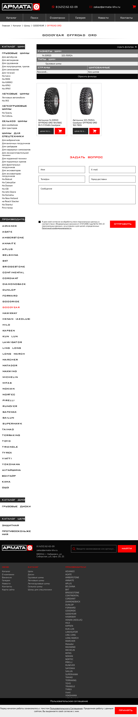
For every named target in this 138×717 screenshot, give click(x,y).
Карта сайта (8, 589)
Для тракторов (9, 128)
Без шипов (93, 71)
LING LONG (11, 348)
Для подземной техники (14, 158)
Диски (31, 574)
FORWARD (9, 296)
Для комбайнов (10, 125)
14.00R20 (46, 55)
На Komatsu (8, 195)
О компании (8, 574)
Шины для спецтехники (40, 589)
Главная (6, 25)
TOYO (6, 441)
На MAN (6, 79)
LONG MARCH (13, 354)
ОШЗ (5, 488)
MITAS (6, 383)
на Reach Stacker (10, 201)
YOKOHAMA (11, 464)
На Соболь (7, 115)
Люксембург (43, 71)
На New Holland (10, 198)
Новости (6, 583)
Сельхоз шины (14, 121)
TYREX (7, 453)
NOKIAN (8, 389)
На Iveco (6, 75)
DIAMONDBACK (13, 284)
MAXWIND (9, 371)
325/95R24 (67, 55)
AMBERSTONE (13, 238)
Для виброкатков (11, 140)
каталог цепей (15, 519)
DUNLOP (8, 290)
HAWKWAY (9, 313)
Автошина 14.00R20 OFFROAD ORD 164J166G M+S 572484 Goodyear (50, 122)
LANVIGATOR (12, 342)
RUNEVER (9, 406)
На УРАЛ (6, 88)
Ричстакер (7, 207)
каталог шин (13, 47)
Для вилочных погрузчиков (16, 143)
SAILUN (8, 418)
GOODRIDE (10, 302)
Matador (9, 365)
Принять (126, 710)
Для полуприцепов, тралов (15, 66)
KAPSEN (8, 331)
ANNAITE (8, 243)
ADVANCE (9, 226)
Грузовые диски (16, 506)
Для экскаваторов (11, 170)
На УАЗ (5, 100)
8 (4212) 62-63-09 (64, 6)
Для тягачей (8, 72)
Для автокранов (10, 60)
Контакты (7, 586)
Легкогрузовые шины (39, 583)
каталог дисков (16, 500)
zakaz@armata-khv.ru (104, 6)
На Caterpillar (9, 182)
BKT (5, 261)
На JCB (5, 188)
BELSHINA (10, 255)
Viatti (6, 458)
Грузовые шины (15, 53)
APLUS (7, 249)
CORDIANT (10, 278)
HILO (6, 325)
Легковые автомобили (13, 97)
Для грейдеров (9, 146)
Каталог (17, 25)
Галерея (6, 580)
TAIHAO (8, 429)
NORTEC (8, 395)
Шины (27, 25)
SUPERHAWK (12, 424)
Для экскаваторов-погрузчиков (12, 174)
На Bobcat (7, 179)
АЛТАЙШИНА (11, 470)
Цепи (30, 571)
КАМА (6, 482)
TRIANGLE (10, 447)
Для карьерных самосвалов (16, 149)
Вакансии (7, 577)
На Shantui (7, 204)
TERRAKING (11, 435)
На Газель (7, 112)
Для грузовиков (10, 63)
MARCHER (10, 360)
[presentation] (59, 212)
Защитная (10, 525)
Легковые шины (15, 94)
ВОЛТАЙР (9, 476)
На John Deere (9, 191)
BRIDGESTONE (13, 267)
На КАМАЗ (7, 82)
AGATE (7, 232)
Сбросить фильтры (87, 76)
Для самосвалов (10, 69)
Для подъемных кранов (14, 161)
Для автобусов (9, 57)
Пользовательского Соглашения (66, 708)
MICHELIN (10, 377)
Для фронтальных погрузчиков (11, 165)
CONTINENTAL (13, 272)
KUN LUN (9, 336)
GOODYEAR (38, 25)
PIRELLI (8, 400)
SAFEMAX (9, 412)
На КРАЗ (6, 85)
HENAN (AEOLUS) (16, 319)
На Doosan (7, 185)
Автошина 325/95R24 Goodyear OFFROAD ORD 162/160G (85, 122)
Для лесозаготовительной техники (15, 153)
